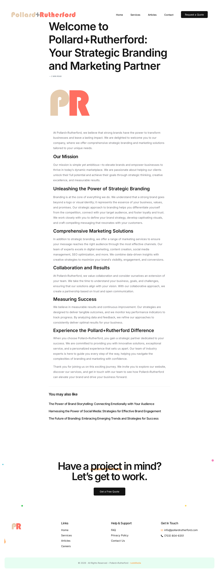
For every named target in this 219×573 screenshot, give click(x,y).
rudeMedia (135, 563)
